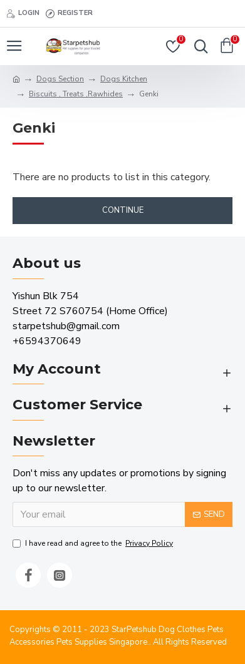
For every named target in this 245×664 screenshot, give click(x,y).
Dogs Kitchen (123, 79)
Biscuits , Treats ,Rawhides (76, 94)
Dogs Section (60, 79)
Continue (122, 210)
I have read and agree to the (94, 543)
